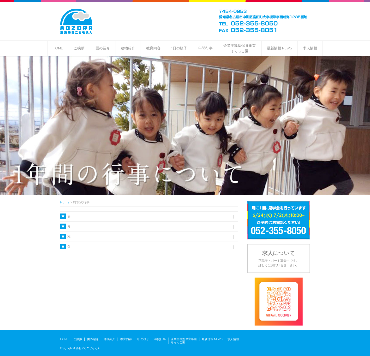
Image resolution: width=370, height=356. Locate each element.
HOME (58, 48)
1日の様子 (179, 48)
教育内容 (153, 48)
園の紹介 (102, 48)
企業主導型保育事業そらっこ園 (239, 48)
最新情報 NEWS (279, 48)
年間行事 (205, 48)
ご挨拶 (79, 48)
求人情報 (310, 48)
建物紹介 (128, 48)
